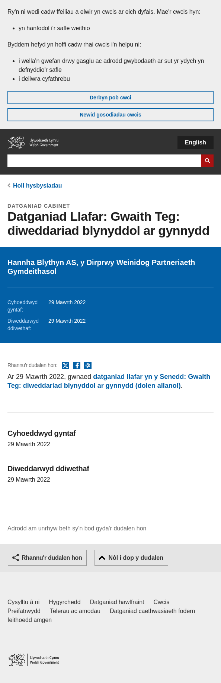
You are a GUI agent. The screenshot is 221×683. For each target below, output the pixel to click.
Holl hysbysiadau (37, 185)
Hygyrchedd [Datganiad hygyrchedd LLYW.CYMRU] (64, 602)
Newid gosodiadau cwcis (110, 115)
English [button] (195, 142)
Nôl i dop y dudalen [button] (135, 558)
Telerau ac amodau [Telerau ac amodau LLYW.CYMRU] (75, 611)
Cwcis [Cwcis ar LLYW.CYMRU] (162, 602)
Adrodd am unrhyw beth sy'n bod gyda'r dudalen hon (76, 528)
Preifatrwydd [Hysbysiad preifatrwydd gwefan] (24, 611)
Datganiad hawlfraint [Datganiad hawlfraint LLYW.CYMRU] (117, 602)
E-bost (88, 366)
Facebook (76, 366)
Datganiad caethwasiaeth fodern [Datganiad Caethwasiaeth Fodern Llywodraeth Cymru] (152, 611)
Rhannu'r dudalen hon (52, 558)
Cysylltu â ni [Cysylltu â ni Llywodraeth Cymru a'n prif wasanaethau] (23, 602)
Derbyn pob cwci (110, 97)
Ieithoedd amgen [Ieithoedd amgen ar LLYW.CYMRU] (29, 620)
